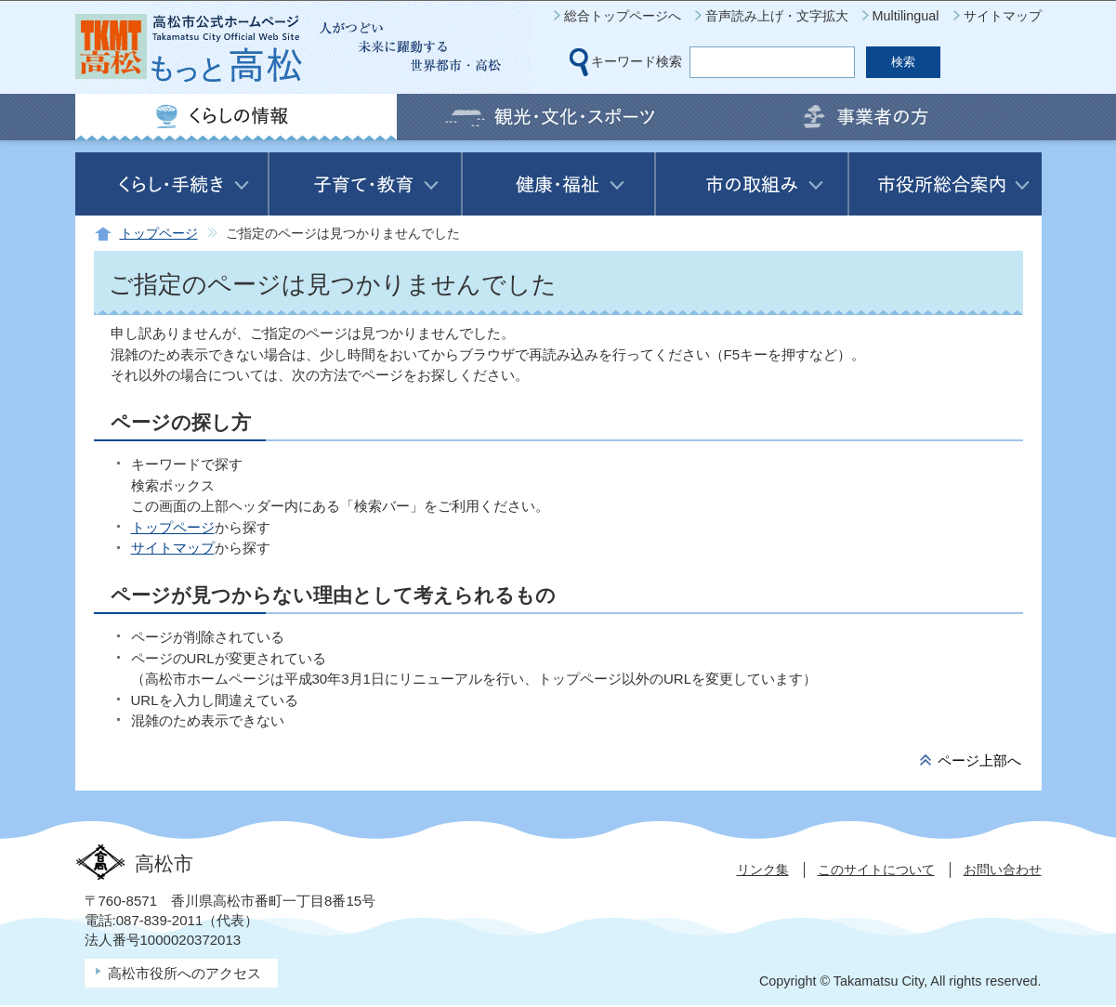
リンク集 (763, 869)
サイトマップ (1003, 15)
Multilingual (906, 15)
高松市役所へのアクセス (184, 973)
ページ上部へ (979, 760)
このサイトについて (876, 869)
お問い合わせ (1003, 869)
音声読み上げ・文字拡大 (776, 15)
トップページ (159, 234)
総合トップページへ (622, 15)
